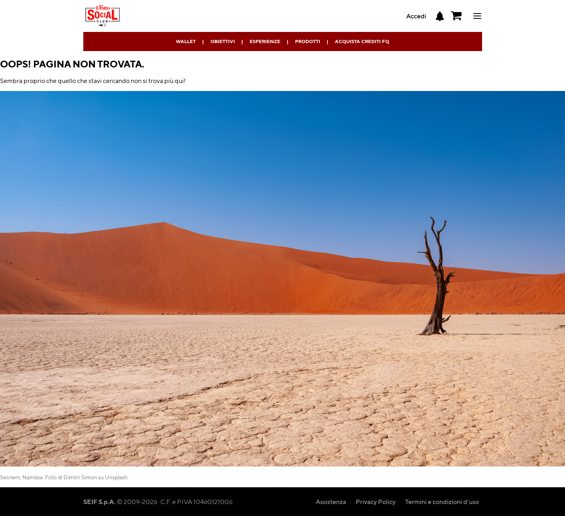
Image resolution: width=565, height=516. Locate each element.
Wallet (186, 41)
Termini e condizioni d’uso (442, 501)
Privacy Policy (376, 501)
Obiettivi (223, 41)
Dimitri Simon (80, 476)
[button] (456, 16)
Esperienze (265, 41)
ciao (477, 16)
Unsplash (116, 476)
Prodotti (307, 41)
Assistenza (331, 501)
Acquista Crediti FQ (362, 41)
